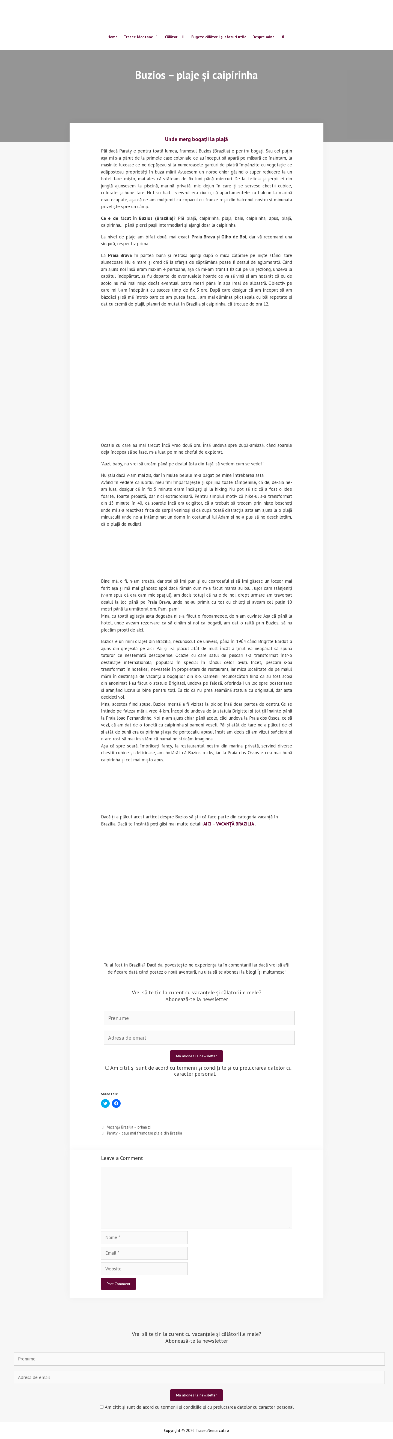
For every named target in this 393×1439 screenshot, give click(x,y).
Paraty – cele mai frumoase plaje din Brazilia (144, 1133)
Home (113, 37)
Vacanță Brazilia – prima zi (129, 1127)
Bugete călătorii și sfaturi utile (218, 37)
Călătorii (176, 37)
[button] (164, 332)
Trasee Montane (143, 37)
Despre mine (263, 37)
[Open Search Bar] (283, 37)
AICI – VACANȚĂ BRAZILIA (229, 824)
